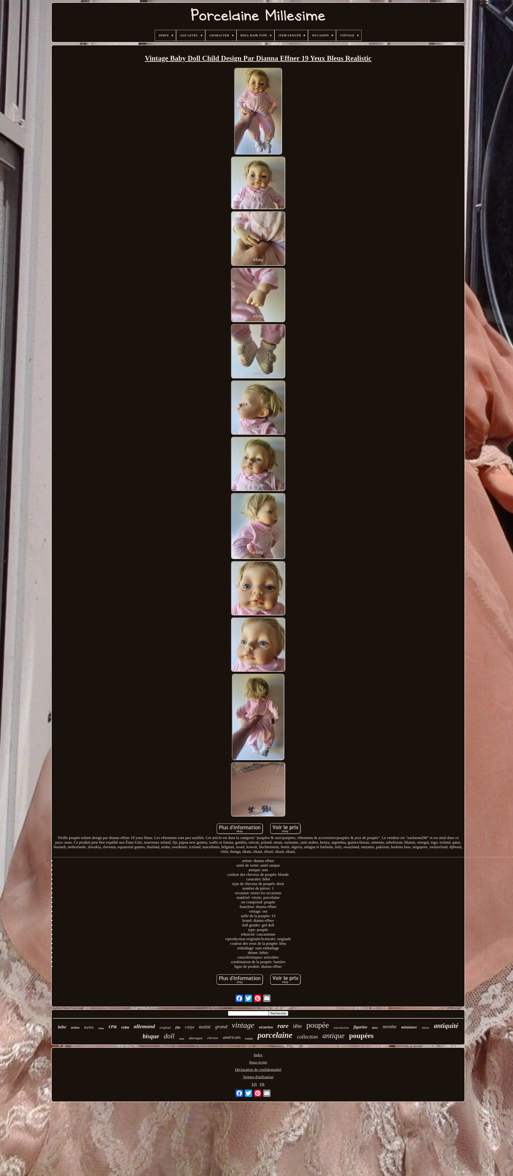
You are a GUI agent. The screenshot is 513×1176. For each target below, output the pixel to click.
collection (307, 1037)
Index (258, 1055)
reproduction (341, 1027)
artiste (75, 1027)
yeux (181, 1038)
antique (333, 1035)
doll (169, 1036)
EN (254, 1084)
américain (231, 1037)
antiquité (446, 1025)
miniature (409, 1027)
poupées (361, 1036)
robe (125, 1027)
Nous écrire (258, 1062)
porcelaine (274, 1035)
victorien (266, 1027)
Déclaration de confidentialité (258, 1070)
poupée (317, 1025)
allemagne (195, 1038)
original (165, 1027)
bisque (150, 1036)
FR (262, 1084)
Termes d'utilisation (258, 1077)
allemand (144, 1026)
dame (375, 1027)
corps (189, 1027)
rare (282, 1025)
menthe (390, 1026)
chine (101, 1028)
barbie (89, 1027)
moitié (205, 1026)
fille (177, 1027)
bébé (62, 1027)
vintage (243, 1025)
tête (297, 1026)
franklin (249, 1038)
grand (221, 1026)
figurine (360, 1027)
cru (113, 1026)
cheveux (212, 1038)
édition (425, 1027)
